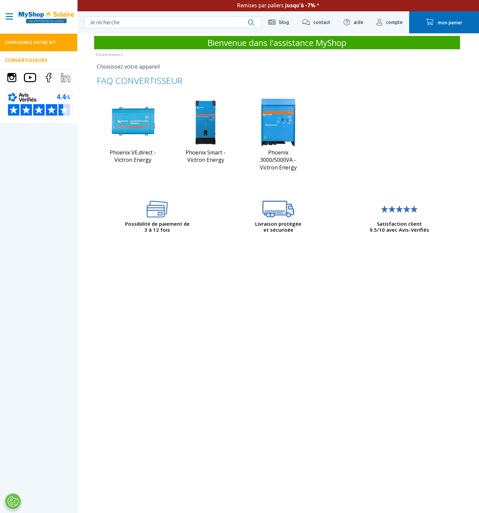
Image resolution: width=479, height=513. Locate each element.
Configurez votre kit (30, 42)
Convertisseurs (26, 60)
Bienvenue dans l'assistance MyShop (277, 42)
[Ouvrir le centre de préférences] (12, 501)
